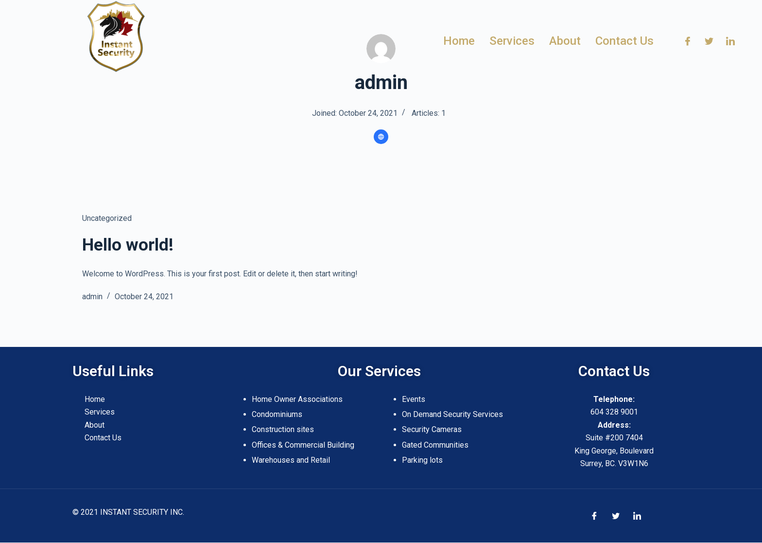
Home (95, 399)
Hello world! (127, 245)
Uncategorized (107, 218)
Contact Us (103, 437)
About (94, 425)
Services (100, 411)
